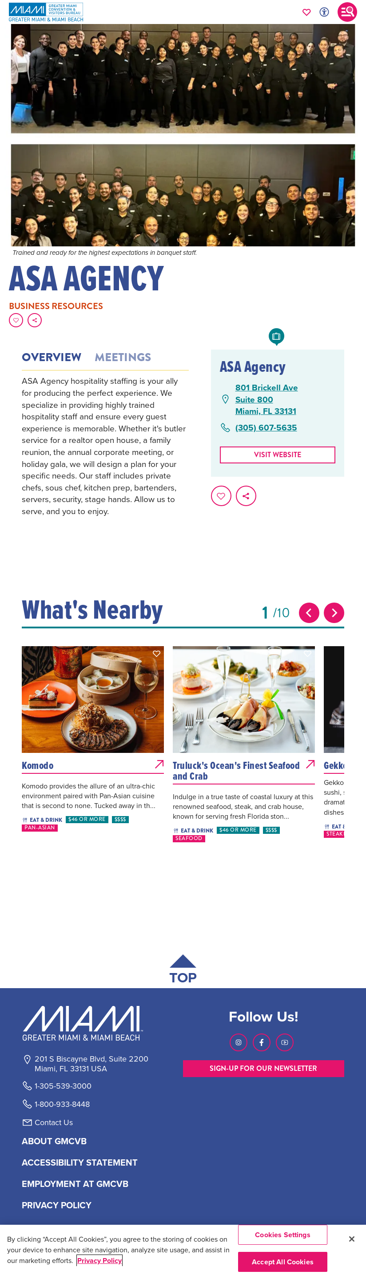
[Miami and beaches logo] (91, 1023)
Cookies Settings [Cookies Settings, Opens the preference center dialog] (282, 1235)
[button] (156, 653)
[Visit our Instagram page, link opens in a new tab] (238, 1042)
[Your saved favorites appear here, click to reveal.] (306, 12)
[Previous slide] (309, 613)
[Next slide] (334, 613)
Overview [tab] (51, 358)
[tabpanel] (105, 446)
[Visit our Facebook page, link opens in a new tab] (262, 1042)
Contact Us (54, 1122)
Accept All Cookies (283, 1262)
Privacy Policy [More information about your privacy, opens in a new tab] (99, 1260)
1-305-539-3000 (63, 1086)
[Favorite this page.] (16, 320)
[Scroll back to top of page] (183, 971)
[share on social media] (35, 320)
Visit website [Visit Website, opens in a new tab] (277, 455)
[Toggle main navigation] (347, 12)
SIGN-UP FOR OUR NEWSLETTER (263, 1068)
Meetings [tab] (123, 358)
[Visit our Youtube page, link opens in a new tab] (285, 1042)
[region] (183, 1252)
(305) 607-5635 (266, 428)
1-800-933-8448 (62, 1104)
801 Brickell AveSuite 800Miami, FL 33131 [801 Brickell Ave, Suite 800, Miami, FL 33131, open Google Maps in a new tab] (266, 399)
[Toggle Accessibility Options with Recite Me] (324, 12)
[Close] (352, 1239)
